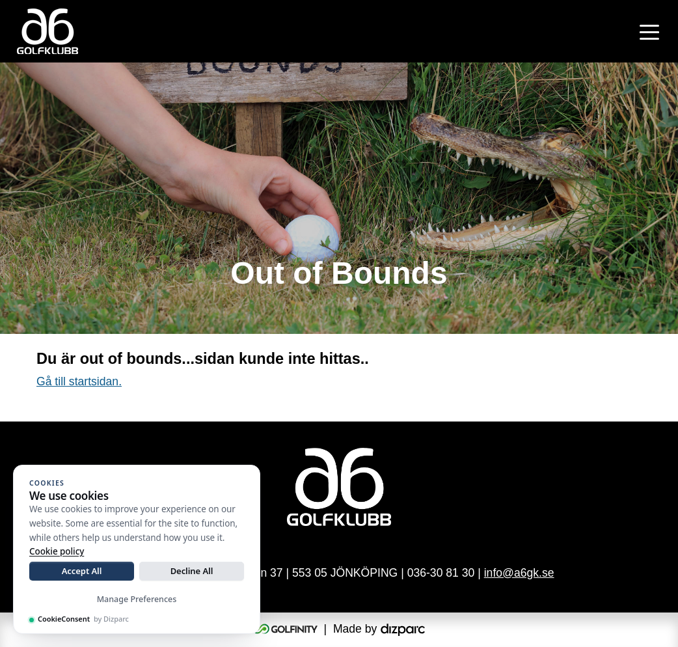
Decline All (191, 571)
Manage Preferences (137, 599)
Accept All (82, 571)
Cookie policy (56, 551)
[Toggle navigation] (649, 31)
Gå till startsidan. (79, 381)
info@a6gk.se (519, 572)
